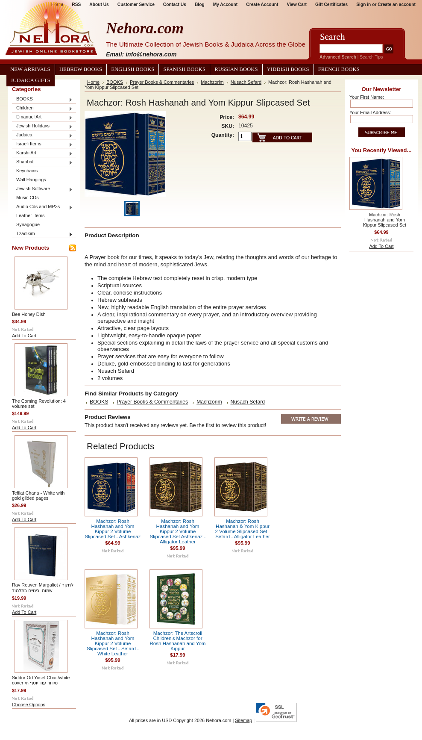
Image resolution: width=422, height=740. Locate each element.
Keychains (27, 170)
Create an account (397, 4)
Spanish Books (184, 69)
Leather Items (30, 215)
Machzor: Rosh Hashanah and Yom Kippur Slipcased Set (384, 219)
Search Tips (371, 57)
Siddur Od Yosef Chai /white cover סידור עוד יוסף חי (41, 680)
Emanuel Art (42, 117)
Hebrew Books (80, 69)
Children (42, 108)
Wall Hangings (31, 179)
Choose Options (28, 704)
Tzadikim (42, 234)
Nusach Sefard (246, 82)
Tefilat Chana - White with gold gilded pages (38, 495)
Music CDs (27, 197)
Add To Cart (24, 335)
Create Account (262, 4)
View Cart (297, 4)
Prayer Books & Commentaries (162, 82)
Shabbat (42, 162)
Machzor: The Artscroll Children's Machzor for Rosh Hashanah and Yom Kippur (178, 641)
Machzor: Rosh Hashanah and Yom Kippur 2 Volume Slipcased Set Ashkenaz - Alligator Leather (178, 531)
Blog (200, 4)
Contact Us (174, 4)
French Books (339, 69)
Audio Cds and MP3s (42, 207)
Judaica (42, 135)
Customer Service (136, 4)
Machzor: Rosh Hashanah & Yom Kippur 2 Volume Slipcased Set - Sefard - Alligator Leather (242, 529)
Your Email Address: (370, 112)
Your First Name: (366, 97)
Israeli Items (42, 144)
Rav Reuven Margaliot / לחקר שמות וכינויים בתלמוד (42, 587)
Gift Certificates (331, 4)
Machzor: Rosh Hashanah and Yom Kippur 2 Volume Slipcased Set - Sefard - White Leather (113, 643)
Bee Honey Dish (29, 314)
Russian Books (236, 69)
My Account (225, 4)
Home (93, 82)
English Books (132, 69)
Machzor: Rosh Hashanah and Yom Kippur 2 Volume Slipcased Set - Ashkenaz (113, 529)
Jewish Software (42, 189)
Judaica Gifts (30, 80)
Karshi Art (42, 153)
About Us (98, 4)
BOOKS (42, 99)
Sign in (363, 4)
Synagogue (28, 224)
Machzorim (212, 82)
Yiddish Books (288, 69)
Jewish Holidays (42, 126)
